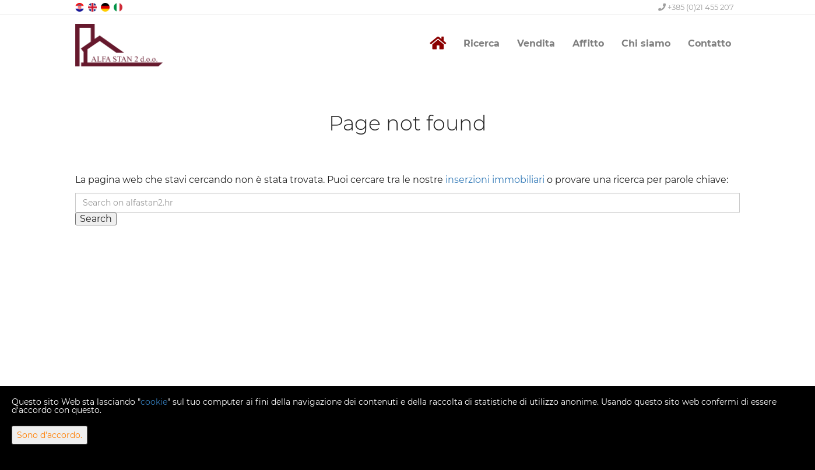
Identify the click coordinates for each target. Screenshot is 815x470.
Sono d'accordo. (49, 435)
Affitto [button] (588, 43)
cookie (153, 402)
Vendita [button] (536, 43)
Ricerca (481, 43)
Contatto (709, 43)
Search (96, 218)
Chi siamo (645, 43)
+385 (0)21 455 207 (696, 7)
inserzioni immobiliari (494, 179)
